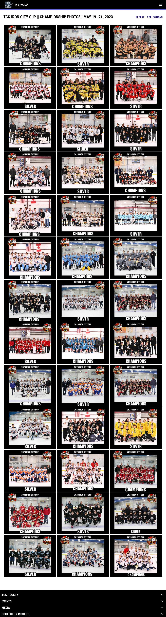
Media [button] (6, 607)
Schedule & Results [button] (15, 614)
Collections (155, 17)
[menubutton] (161, 5)
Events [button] (7, 601)
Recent (140, 17)
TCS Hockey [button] (10, 594)
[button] (30, 45)
